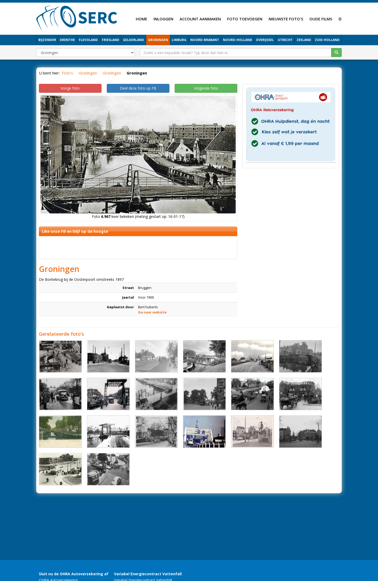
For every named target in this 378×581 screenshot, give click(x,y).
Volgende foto (206, 88)
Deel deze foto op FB (138, 88)
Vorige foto (70, 88)
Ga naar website (152, 312)
